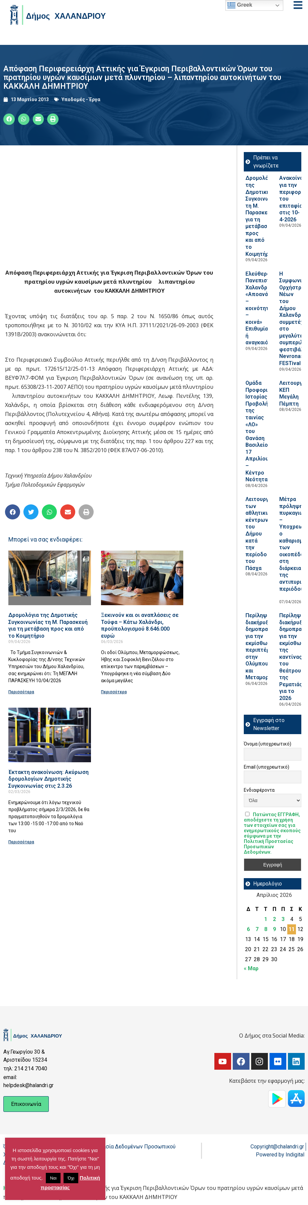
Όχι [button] (71, 1178)
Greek (239, 5)
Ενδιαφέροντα (259, 790)
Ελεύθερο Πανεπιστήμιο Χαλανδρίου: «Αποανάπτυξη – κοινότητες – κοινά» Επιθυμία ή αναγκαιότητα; (264, 308)
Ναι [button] (53, 1178)
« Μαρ (251, 968)
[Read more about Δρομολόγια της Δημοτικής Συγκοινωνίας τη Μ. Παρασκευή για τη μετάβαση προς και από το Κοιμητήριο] (49, 578)
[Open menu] (298, 5)
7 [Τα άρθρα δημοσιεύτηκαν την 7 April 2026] (257, 929)
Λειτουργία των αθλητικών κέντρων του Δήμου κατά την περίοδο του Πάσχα (259, 533)
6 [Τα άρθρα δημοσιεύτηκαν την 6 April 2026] (248, 929)
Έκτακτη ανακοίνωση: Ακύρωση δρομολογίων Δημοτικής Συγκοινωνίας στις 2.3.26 (48, 779)
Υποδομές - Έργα (81, 99)
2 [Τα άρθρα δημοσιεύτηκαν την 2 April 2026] (274, 919)
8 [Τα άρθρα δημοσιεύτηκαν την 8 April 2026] (265, 929)
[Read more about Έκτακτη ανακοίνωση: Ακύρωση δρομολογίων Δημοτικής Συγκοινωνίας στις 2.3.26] (49, 735)
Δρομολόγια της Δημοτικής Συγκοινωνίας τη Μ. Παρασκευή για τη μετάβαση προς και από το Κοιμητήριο (48, 625)
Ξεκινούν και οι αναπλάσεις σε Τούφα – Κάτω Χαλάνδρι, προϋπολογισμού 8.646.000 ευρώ (140, 625)
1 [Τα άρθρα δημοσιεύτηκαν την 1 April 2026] (265, 919)
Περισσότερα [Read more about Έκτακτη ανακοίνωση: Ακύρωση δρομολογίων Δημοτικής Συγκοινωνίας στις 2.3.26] (21, 842)
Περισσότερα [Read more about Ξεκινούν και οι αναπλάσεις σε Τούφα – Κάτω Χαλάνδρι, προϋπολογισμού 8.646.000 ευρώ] (114, 692)
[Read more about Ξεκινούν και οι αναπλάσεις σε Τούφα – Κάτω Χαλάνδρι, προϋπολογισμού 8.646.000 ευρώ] (142, 578)
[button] (9, 119)
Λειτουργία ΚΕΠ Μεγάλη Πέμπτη (293, 393)
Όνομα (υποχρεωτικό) (267, 744)
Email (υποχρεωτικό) (266, 767)
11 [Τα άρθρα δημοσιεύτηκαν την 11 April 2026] (292, 929)
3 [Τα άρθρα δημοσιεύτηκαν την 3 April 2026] (283, 919)
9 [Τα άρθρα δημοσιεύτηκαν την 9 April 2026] (274, 929)
